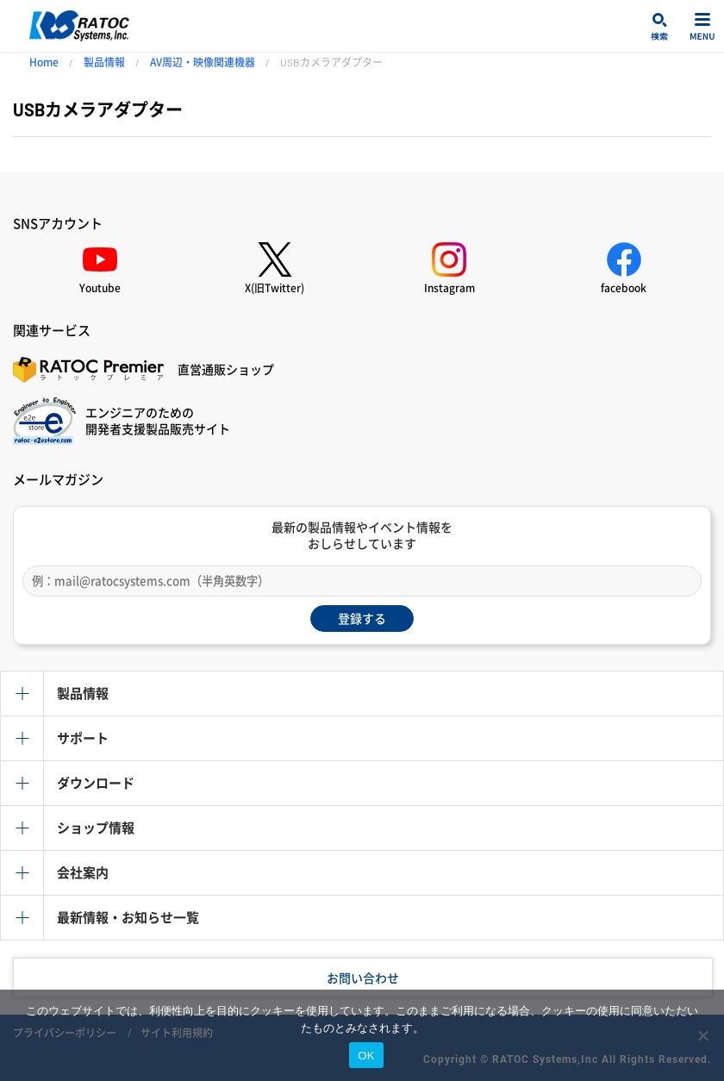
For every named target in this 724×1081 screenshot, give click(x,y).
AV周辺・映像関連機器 (202, 62)
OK (366, 1055)
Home (44, 62)
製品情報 (104, 62)
